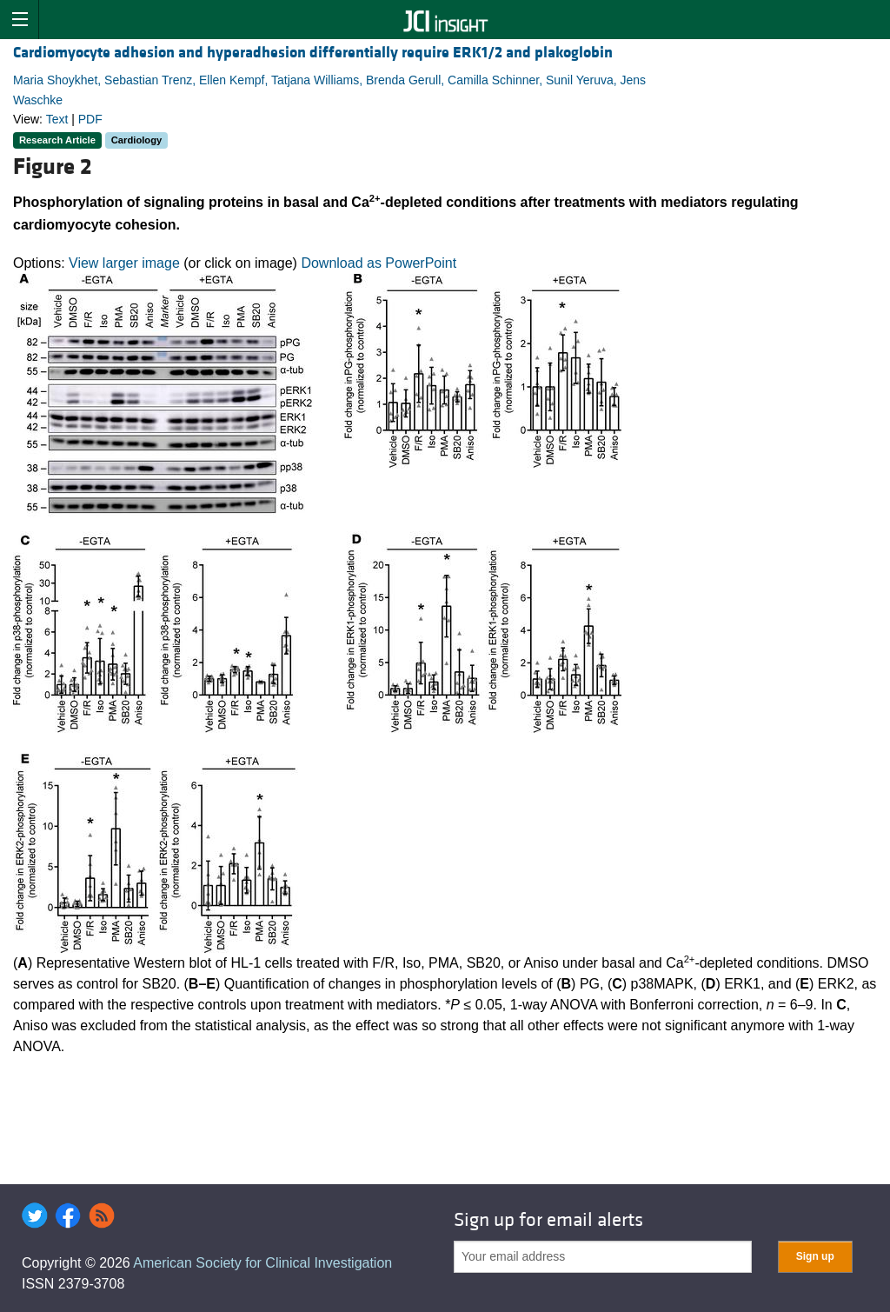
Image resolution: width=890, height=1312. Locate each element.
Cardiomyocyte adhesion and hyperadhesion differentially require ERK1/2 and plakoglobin (313, 53)
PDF (90, 119)
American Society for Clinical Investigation (262, 1262)
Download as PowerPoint (378, 263)
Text (57, 119)
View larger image (124, 263)
